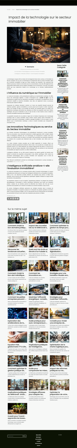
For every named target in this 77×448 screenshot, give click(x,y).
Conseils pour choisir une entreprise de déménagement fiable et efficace (59, 324)
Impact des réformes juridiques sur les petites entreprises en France (59, 371)
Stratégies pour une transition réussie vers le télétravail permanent (59, 276)
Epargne (38, 437)
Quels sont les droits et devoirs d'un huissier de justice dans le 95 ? (38, 251)
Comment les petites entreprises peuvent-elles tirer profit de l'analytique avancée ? (17, 300)
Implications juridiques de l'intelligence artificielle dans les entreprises (38, 348)
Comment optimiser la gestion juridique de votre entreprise (17, 370)
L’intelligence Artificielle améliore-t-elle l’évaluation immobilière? (29, 73)
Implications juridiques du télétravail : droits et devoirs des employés (17, 394)
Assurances (38, 443)
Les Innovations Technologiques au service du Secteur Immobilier (29, 71)
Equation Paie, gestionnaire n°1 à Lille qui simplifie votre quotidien (17, 348)
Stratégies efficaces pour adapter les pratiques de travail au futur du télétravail (38, 395)
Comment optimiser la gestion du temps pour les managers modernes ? (63, 134)
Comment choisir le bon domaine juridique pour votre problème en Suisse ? (63, 82)
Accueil (8, 9)
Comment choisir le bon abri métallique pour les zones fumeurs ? (17, 276)
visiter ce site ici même (18, 161)
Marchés (38, 435)
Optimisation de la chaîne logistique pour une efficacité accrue (59, 347)
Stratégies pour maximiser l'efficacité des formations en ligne (58, 300)
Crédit (38, 441)
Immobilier (38, 439)
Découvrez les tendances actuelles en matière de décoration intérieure (62, 160)
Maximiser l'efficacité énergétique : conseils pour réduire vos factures (38, 300)
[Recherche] (15, 436)
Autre (13, 9)
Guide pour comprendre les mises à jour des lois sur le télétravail (38, 371)
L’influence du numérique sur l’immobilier (29, 69)
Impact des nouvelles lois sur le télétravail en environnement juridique (62, 108)
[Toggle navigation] (4, 2)
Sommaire (30, 67)
